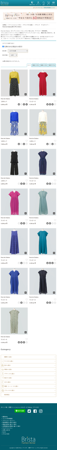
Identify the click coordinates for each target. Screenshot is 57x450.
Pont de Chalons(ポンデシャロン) (12, 27)
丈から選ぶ (7, 382)
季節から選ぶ (8, 369)
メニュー (53, 3)
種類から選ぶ (8, 357)
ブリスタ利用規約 (7, 418)
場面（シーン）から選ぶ (11, 386)
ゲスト (39, 7)
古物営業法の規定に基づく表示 (10, 426)
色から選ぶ (7, 365)
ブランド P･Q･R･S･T (41, 25)
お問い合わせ (5, 430)
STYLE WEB (5, 434)
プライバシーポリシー (8, 420)
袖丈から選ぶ (8, 378)
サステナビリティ (6, 428)
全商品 (4, 25)
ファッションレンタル (14, 25)
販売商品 (6, 394)
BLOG (3, 432)
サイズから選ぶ (8, 361)
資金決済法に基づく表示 (8, 424)
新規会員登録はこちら (49, 7)
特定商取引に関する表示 (8, 422)
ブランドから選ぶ (28, 25)
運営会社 (4, 416)
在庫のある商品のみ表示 (12, 47)
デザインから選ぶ (9, 374)
